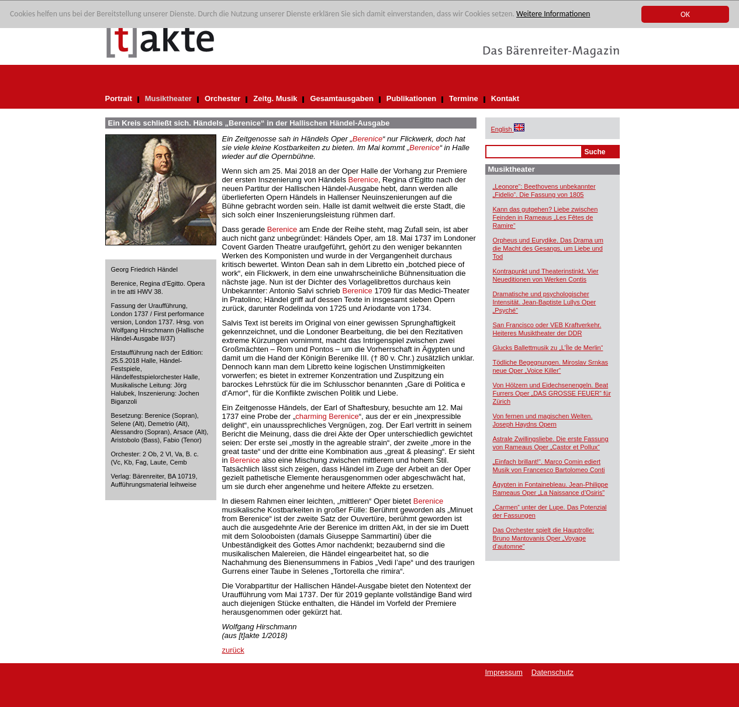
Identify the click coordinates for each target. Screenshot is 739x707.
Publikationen (411, 98)
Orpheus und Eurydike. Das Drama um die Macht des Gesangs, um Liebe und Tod (548, 248)
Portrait (118, 98)
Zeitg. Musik (275, 98)
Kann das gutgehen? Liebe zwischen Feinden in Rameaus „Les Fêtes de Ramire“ (545, 217)
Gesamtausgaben (341, 98)
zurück (233, 650)
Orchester (222, 98)
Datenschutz (552, 672)
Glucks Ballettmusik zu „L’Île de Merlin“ (548, 347)
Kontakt (505, 98)
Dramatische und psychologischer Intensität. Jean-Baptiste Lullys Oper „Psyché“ (544, 302)
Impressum (504, 672)
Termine (463, 98)
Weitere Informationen (553, 14)
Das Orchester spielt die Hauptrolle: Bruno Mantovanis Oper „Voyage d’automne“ (544, 538)
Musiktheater (168, 98)
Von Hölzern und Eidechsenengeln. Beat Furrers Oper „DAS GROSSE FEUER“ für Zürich (552, 393)
